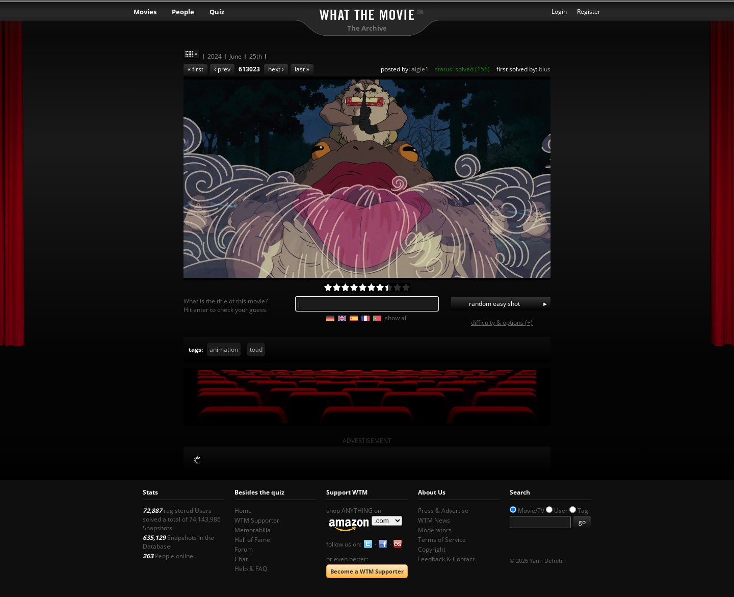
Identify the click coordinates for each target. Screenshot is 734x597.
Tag (583, 510)
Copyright (431, 549)
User (561, 510)
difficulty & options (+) (502, 322)
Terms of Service (442, 539)
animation (223, 349)
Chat (241, 559)
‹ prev (222, 69)
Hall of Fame (252, 539)
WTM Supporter (256, 520)
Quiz (216, 11)
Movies (145, 11)
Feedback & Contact (446, 559)
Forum (243, 549)
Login (559, 11)
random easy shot (494, 303)
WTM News (434, 520)
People (183, 11)
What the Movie (367, 13)
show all (396, 318)
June (235, 56)
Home (243, 510)
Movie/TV (531, 510)
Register (588, 11)
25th (255, 56)
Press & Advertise (443, 510)
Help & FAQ (250, 568)
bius (544, 69)
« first (195, 69)
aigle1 (420, 69)
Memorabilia (252, 530)
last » (302, 69)
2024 (214, 56)
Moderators (435, 530)
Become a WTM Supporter (367, 571)
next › (276, 69)
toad (256, 349)
